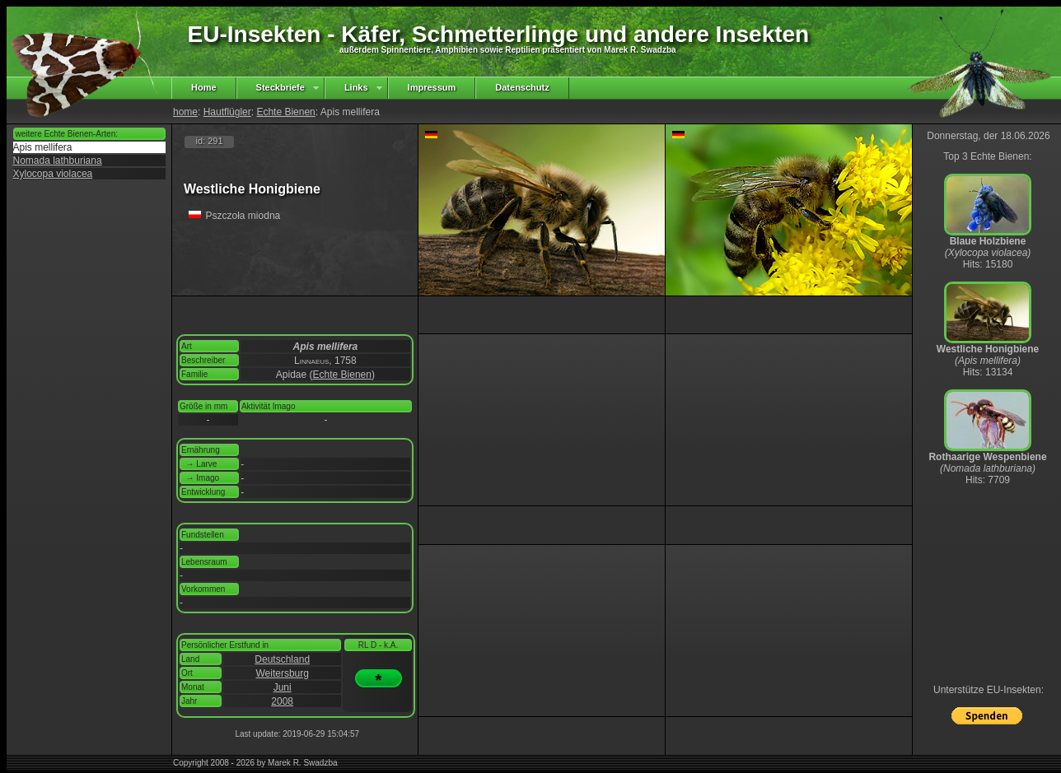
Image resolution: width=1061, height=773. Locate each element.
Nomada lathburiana (57, 160)
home (185, 112)
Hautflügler (227, 112)
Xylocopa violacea (53, 173)
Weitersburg (281, 673)
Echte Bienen (285, 112)
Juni (282, 687)
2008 (282, 701)
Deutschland (282, 659)
